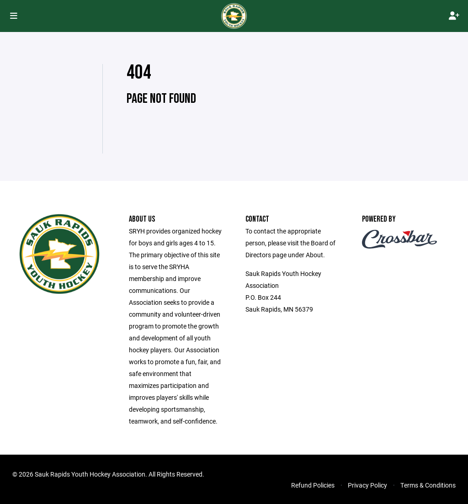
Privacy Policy (367, 485)
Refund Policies (313, 485)
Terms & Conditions (428, 485)
